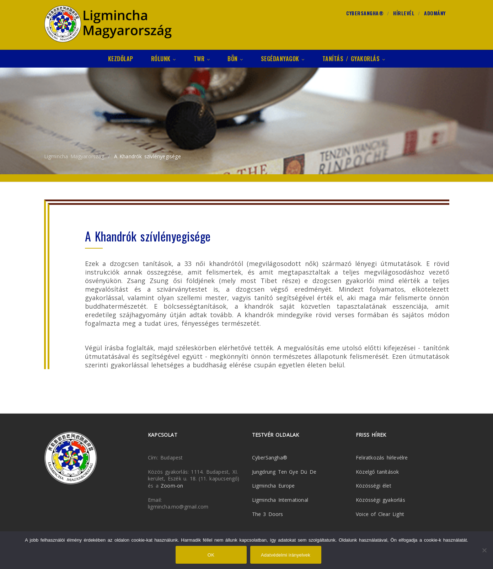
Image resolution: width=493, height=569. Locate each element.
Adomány (435, 13)
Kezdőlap (120, 58)
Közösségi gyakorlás (380, 499)
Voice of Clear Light (380, 514)
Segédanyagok (283, 58)
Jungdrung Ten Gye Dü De (284, 471)
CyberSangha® (365, 13)
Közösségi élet (373, 485)
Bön (235, 58)
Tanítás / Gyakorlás (353, 58)
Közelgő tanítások (377, 471)
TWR (202, 58)
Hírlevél (403, 13)
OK (211, 555)
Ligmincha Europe (273, 485)
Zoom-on (172, 485)
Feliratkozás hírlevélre (382, 457)
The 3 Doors (267, 514)
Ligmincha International (280, 499)
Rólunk (163, 58)
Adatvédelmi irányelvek (285, 555)
